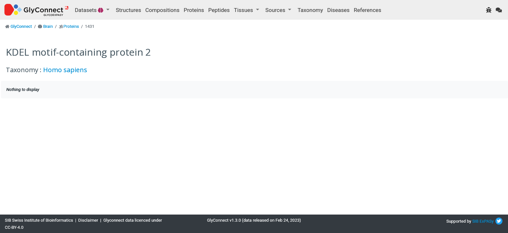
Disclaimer (88, 220)
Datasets (90, 10)
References (367, 10)
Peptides (219, 10)
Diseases (338, 10)
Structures (128, 10)
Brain (48, 26)
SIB (475, 221)
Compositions (162, 10)
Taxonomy (310, 10)
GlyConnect (21, 26)
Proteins (194, 10)
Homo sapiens (65, 69)
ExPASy (486, 221)
